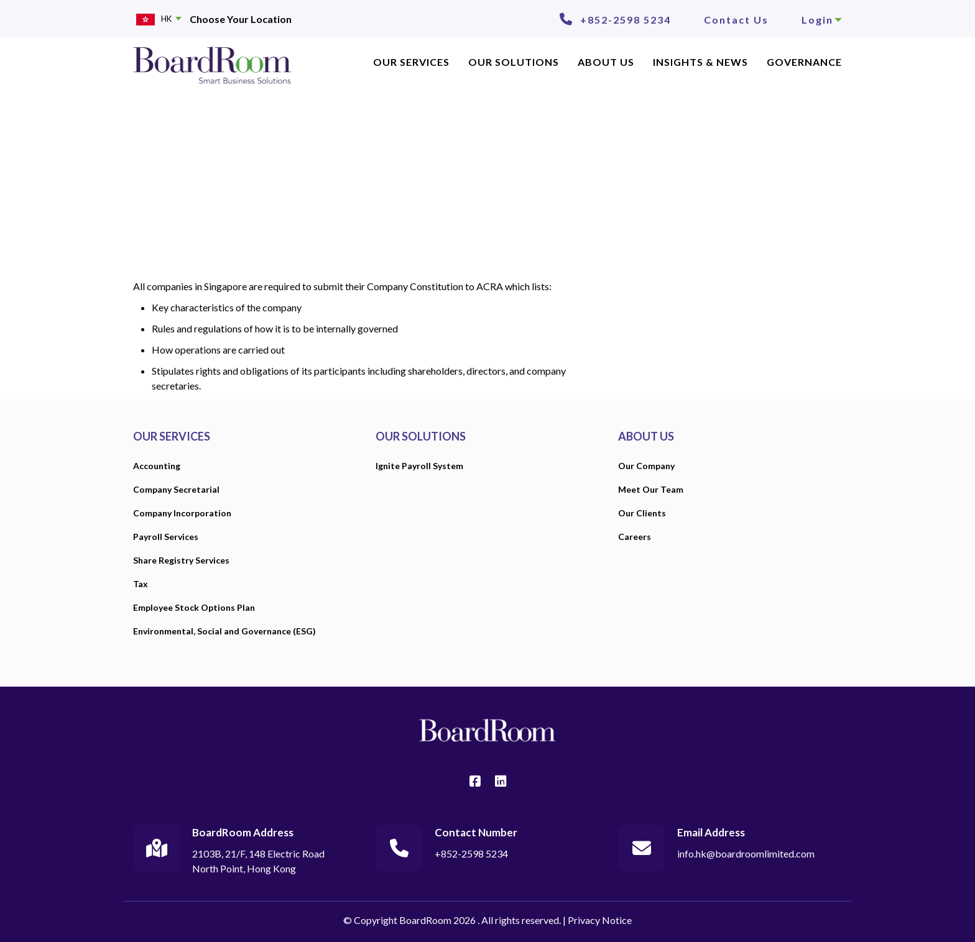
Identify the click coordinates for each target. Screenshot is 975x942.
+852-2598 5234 (625, 19)
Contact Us (736, 19)
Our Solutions (513, 62)
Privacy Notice (600, 920)
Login (822, 19)
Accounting (156, 465)
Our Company (646, 465)
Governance (804, 62)
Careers (634, 536)
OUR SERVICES (411, 62)
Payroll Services (165, 536)
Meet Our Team (650, 489)
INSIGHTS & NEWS (700, 62)
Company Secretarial (176, 489)
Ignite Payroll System (419, 465)
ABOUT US (606, 62)
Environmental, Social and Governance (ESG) (224, 631)
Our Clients (642, 513)
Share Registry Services (181, 560)
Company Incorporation (182, 513)
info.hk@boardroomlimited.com (746, 853)
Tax (140, 583)
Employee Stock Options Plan (194, 607)
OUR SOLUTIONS (421, 436)
